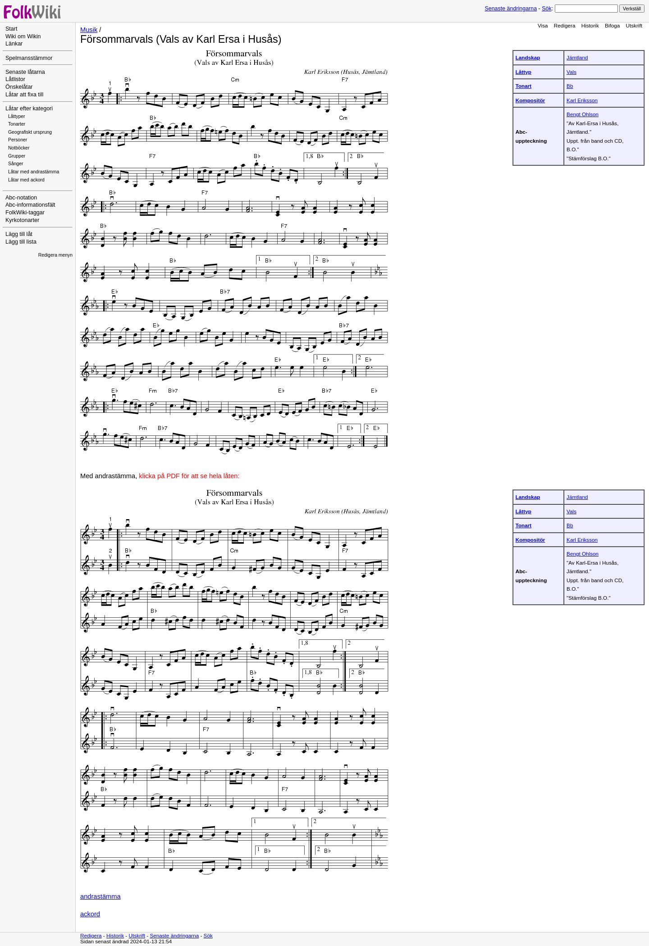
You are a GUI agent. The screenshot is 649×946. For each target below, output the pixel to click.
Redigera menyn (55, 255)
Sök (546, 8)
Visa (543, 25)
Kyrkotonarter (22, 220)
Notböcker (18, 147)
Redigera (565, 25)
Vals (571, 72)
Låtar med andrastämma (33, 171)
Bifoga (612, 25)
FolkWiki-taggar (25, 212)
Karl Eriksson (582, 100)
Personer (17, 139)
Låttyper (16, 116)
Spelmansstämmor (28, 58)
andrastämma (100, 896)
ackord (90, 914)
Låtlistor (15, 79)
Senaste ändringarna (510, 8)
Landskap (528, 57)
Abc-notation (21, 198)
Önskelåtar (19, 87)
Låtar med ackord (26, 179)
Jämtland (577, 57)
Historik (590, 25)
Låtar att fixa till (24, 94)
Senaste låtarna (25, 72)
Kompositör (530, 100)
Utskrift (634, 25)
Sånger (15, 163)
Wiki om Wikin (23, 36)
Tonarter (16, 124)
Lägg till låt (18, 234)
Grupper (16, 156)
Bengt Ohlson (583, 114)
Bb (570, 86)
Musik (88, 29)
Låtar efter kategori (29, 108)
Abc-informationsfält (30, 205)
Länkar (14, 44)
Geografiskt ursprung (30, 132)
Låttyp (523, 72)
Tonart (524, 86)
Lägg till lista (21, 242)
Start (11, 29)
